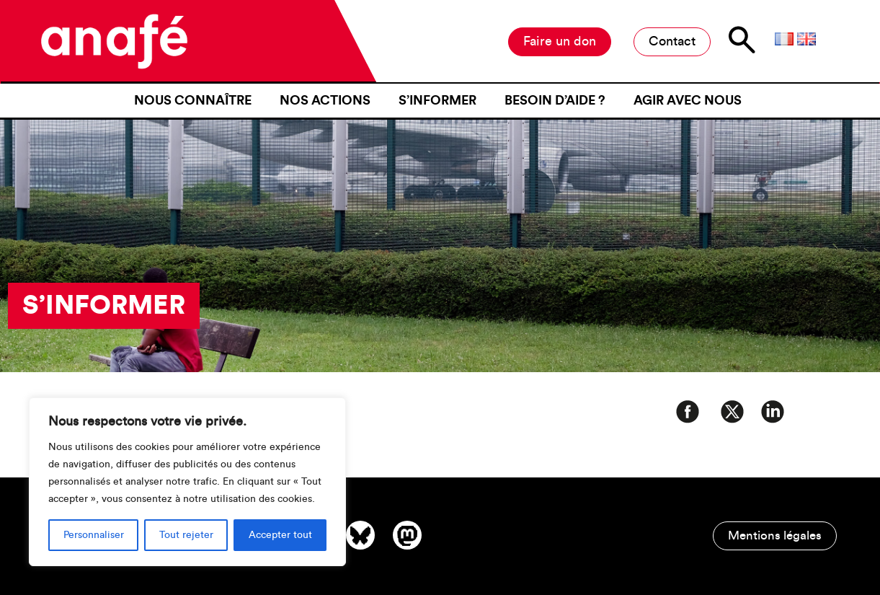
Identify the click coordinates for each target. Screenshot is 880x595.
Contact (672, 41)
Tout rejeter (186, 535)
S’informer (437, 100)
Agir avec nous (688, 100)
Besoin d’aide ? (555, 100)
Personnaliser (93, 535)
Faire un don (559, 41)
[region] (187, 481)
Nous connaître (193, 100)
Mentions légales (775, 535)
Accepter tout (280, 535)
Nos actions (325, 100)
